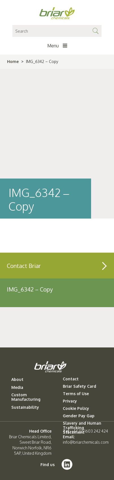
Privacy (70, 401)
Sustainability (25, 407)
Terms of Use (76, 393)
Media (17, 387)
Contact (71, 379)
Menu (57, 46)
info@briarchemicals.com (86, 442)
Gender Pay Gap (78, 416)
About (17, 379)
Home (13, 61)
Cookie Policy (76, 408)
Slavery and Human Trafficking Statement (82, 428)
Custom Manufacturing (25, 397)
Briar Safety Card (79, 386)
